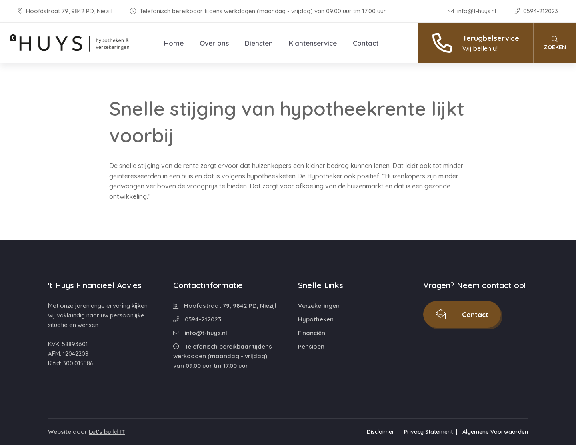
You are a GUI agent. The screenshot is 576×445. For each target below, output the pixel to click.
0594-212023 (536, 11)
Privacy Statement (428, 431)
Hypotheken (316, 319)
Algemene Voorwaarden (495, 431)
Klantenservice (313, 43)
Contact (365, 43)
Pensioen (311, 346)
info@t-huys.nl (473, 11)
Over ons (214, 43)
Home (174, 43)
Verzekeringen (319, 305)
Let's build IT (107, 431)
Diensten (259, 43)
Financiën (311, 333)
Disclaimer (380, 431)
